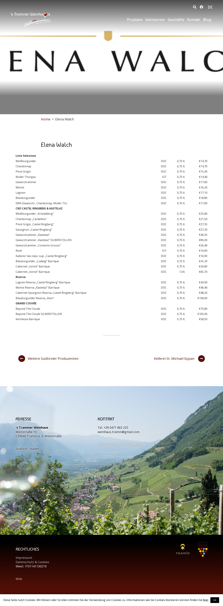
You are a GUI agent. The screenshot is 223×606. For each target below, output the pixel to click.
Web (19, 579)
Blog (207, 19)
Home (45, 119)
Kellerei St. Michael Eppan (179, 358)
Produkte (135, 19)
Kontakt (193, 19)
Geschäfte (176, 19)
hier (205, 600)
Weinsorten (155, 19)
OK (214, 600)
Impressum (24, 558)
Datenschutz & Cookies (32, 562)
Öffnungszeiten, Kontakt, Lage (120, 444)
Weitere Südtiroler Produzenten (48, 358)
